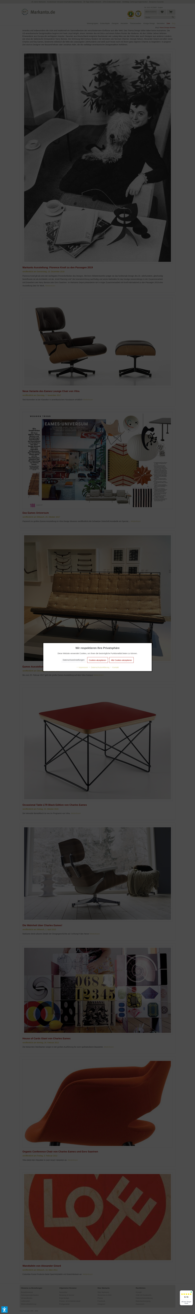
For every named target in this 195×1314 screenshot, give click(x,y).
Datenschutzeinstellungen (73, 660)
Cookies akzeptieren (97, 660)
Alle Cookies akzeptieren (121, 660)
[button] (4, 1309)
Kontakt (114, 667)
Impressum (82, 667)
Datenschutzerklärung (99, 667)
